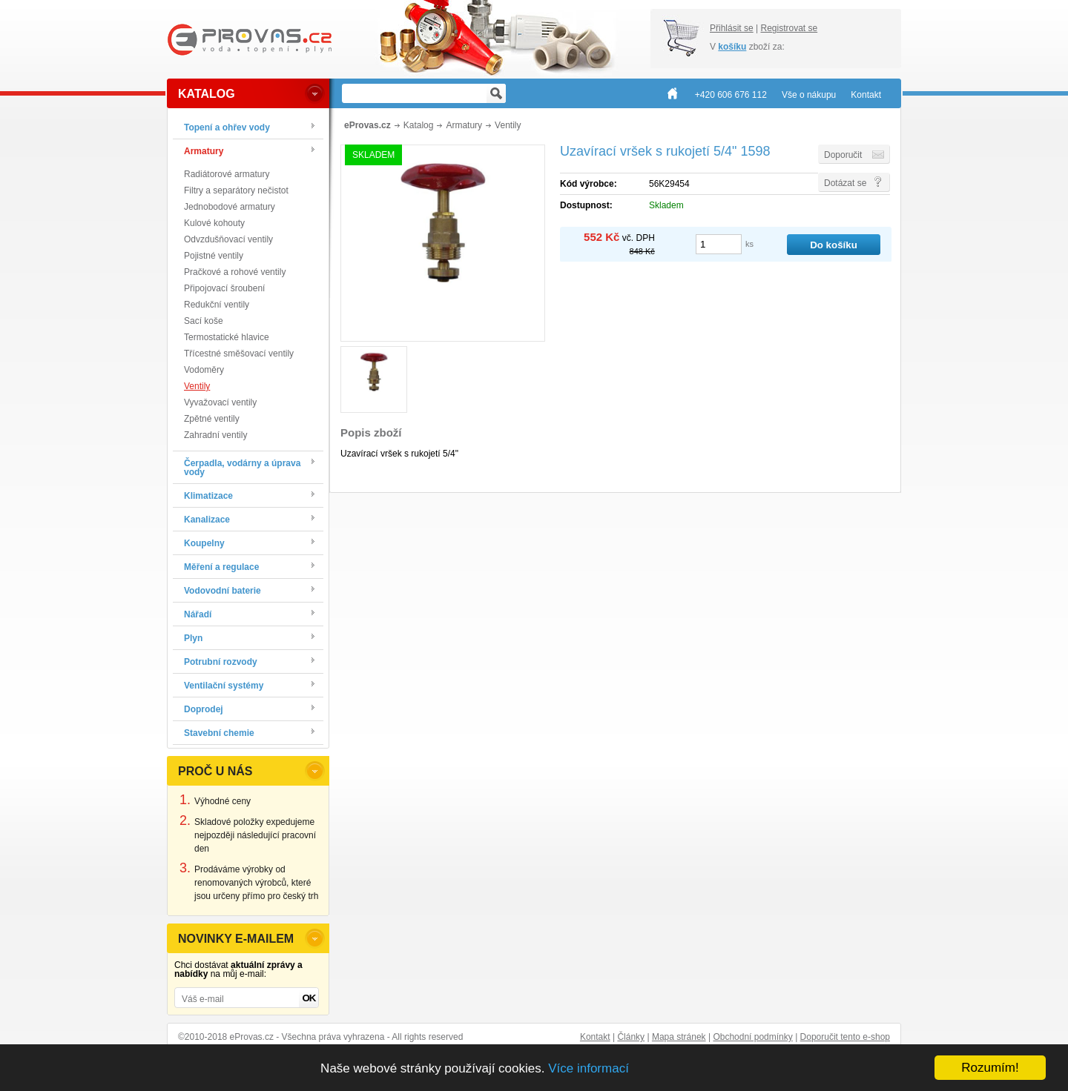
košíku (732, 47)
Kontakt (595, 1037)
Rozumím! (989, 1068)
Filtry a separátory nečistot (236, 190)
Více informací (588, 1068)
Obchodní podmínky (752, 1037)
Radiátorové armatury (226, 174)
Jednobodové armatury (229, 207)
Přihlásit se (732, 28)
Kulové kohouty (214, 223)
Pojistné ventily (213, 256)
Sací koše (203, 321)
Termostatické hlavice (226, 337)
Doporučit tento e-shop (845, 1037)
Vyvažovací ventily (220, 402)
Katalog (418, 125)
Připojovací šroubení (224, 288)
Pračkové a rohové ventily (235, 272)
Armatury (464, 125)
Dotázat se (845, 183)
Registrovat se (788, 28)
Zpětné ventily (212, 419)
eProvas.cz (367, 125)
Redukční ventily (216, 304)
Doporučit (843, 155)
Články (631, 1037)
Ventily (197, 386)
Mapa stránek (679, 1037)
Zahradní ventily (215, 435)
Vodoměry (204, 370)
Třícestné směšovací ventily (239, 353)
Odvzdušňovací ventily (228, 239)
